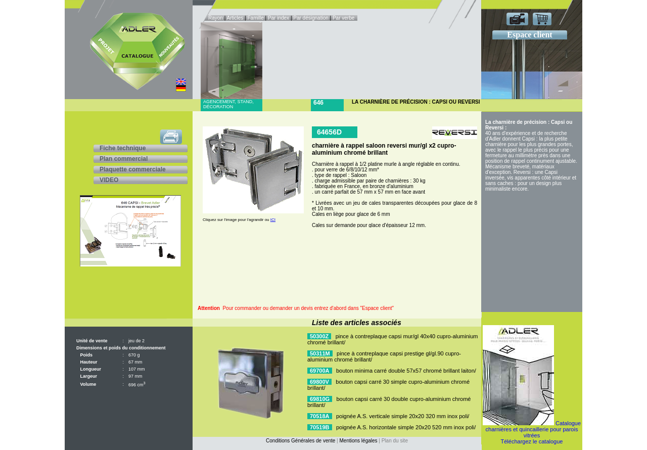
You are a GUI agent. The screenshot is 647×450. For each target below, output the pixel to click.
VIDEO (109, 180)
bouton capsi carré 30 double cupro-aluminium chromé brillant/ (389, 402)
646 (318, 102)
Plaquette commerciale (133, 169)
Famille (256, 18)
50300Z (319, 336)
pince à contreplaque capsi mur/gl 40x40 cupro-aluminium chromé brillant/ (392, 339)
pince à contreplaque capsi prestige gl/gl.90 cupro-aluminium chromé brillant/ (384, 356)
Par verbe (344, 18)
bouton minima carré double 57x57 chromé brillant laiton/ (406, 371)
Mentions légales (359, 440)
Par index (278, 18)
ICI (272, 219)
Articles (235, 18)
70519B (320, 427)
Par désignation (311, 18)
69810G (320, 399)
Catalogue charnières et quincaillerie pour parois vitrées (533, 429)
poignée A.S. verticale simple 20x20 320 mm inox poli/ (403, 416)
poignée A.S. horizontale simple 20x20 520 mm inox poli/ (406, 427)
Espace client (529, 34)
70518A (320, 416)
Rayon (216, 18)
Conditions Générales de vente (300, 440)
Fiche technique (123, 148)
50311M (320, 353)
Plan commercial (124, 158)
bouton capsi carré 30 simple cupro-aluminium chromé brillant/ (388, 385)
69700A (320, 371)
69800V (319, 382)
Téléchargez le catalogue (532, 441)
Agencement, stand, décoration (228, 104)
